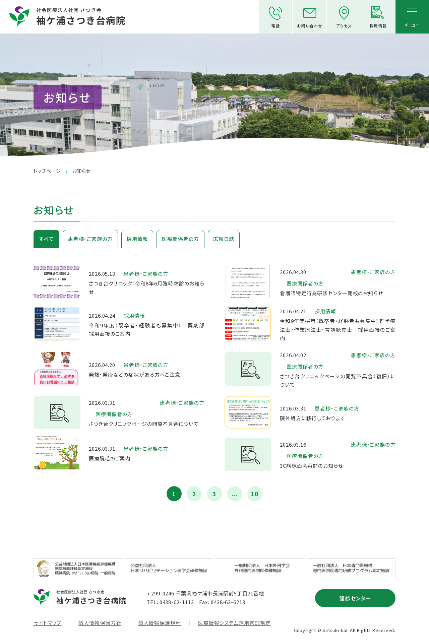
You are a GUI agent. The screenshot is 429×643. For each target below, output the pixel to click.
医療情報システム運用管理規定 (234, 623)
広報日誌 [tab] (224, 238)
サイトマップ (47, 623)
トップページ (47, 171)
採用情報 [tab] (137, 238)
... (235, 494)
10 (254, 494)
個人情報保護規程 (159, 623)
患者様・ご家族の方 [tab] (90, 238)
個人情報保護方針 (99, 623)
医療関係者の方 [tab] (180, 238)
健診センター (355, 598)
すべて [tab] (46, 238)
